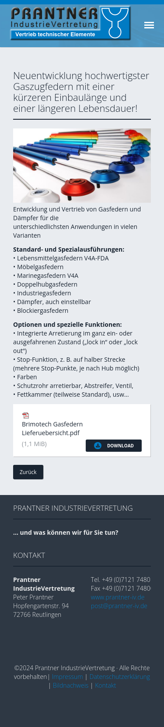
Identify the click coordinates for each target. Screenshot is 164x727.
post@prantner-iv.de (119, 606)
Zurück (28, 472)
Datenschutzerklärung (120, 676)
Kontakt (105, 685)
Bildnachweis (71, 685)
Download (114, 445)
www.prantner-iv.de (118, 597)
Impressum (67, 676)
